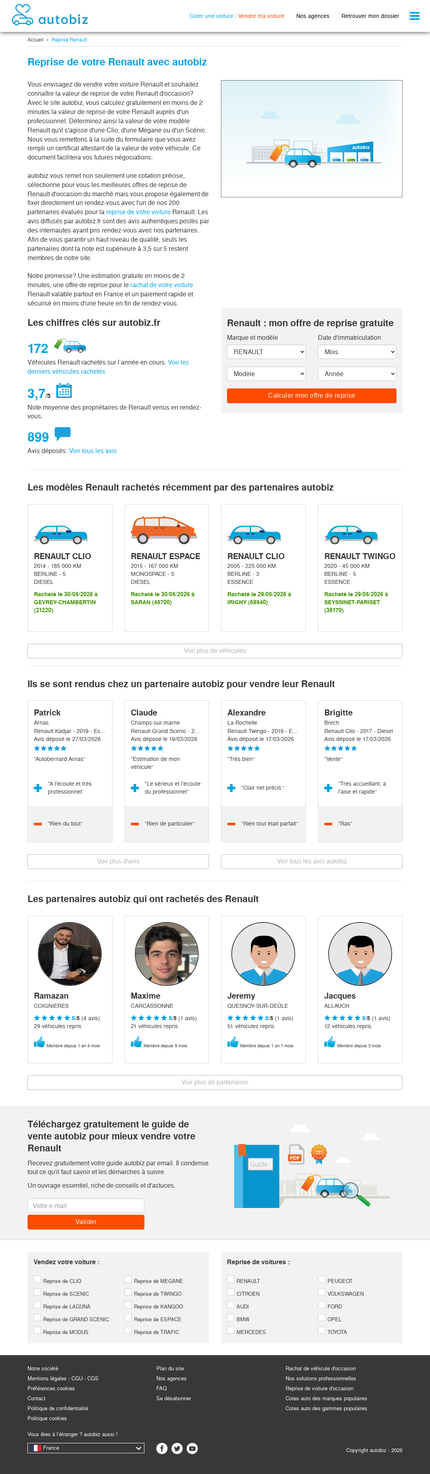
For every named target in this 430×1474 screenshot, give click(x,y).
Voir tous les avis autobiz (312, 861)
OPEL (329, 1319)
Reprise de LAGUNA (62, 1307)
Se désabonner (173, 1398)
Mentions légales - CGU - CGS (63, 1378)
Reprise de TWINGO (152, 1294)
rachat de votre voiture (161, 285)
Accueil (35, 40)
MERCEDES (246, 1332)
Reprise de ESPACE (152, 1319)
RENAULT (243, 1281)
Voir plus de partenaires (215, 1082)
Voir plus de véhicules (215, 650)
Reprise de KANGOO (153, 1307)
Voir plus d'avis (118, 861)
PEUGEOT (335, 1281)
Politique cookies (47, 1418)
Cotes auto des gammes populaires (326, 1408)
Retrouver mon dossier (370, 16)
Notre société (43, 1369)
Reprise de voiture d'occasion (319, 1388)
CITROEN (243, 1294)
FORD (330, 1307)
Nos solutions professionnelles (321, 1378)
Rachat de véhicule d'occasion (321, 1369)
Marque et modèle (252, 337)
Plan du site (170, 1369)
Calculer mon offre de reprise (311, 395)
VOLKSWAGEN (341, 1294)
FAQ (161, 1388)
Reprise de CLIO (57, 1281)
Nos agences (312, 16)
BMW (238, 1319)
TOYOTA (332, 1332)
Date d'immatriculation (349, 337)
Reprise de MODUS (61, 1332)
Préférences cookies (51, 1388)
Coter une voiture (211, 16)
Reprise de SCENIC (61, 1294)
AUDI (238, 1307)
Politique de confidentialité (58, 1408)
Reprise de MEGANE (153, 1281)
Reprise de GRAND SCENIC (71, 1319)
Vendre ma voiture (261, 16)
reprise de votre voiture (138, 212)
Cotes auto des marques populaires (326, 1398)
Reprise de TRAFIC (151, 1332)
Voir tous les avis (93, 451)
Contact (36, 1398)
